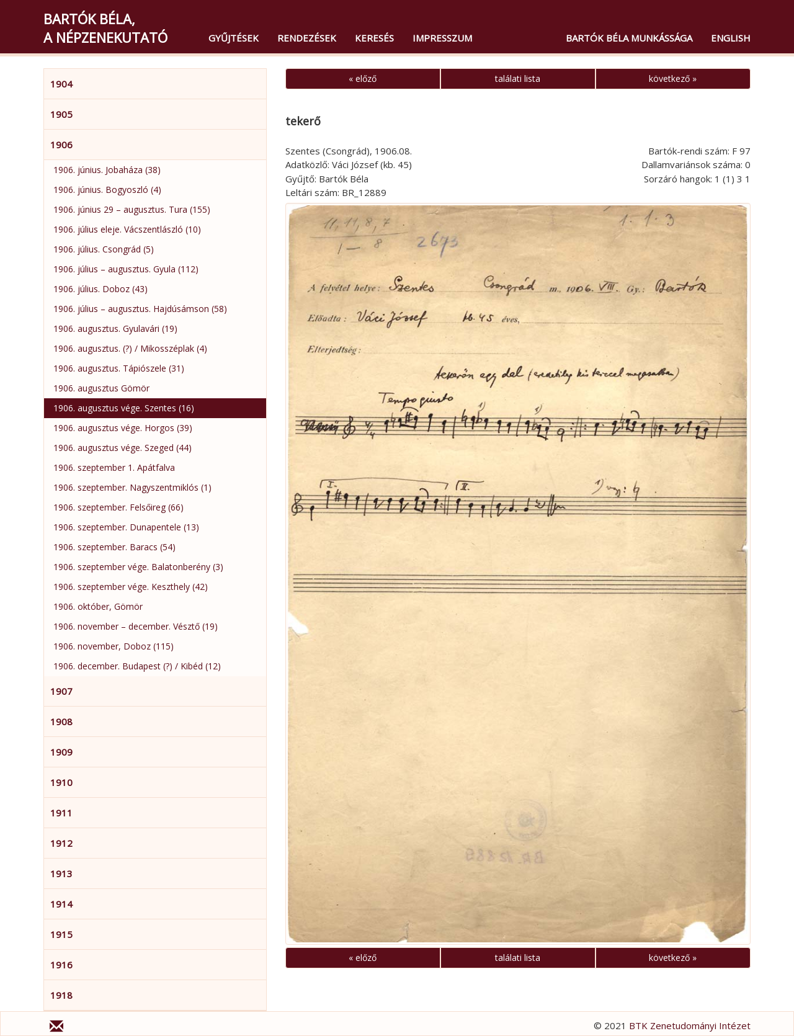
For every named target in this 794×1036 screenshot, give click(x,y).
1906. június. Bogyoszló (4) (107, 189)
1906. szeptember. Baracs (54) (114, 547)
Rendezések (306, 38)
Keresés (374, 38)
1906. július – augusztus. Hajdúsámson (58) (140, 309)
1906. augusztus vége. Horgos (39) (122, 428)
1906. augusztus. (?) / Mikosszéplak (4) (130, 348)
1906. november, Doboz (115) (113, 646)
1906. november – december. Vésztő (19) (135, 626)
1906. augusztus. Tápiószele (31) (118, 368)
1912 (61, 843)
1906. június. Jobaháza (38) (107, 170)
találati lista (517, 78)
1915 (61, 934)
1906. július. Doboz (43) (100, 289)
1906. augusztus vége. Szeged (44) (122, 447)
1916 (61, 964)
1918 (61, 995)
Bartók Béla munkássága (629, 38)
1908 (61, 721)
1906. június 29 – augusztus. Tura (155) (131, 209)
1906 (61, 144)
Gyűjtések (233, 38)
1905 (61, 114)
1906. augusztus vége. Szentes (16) (123, 408)
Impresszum (442, 38)
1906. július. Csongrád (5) (103, 249)
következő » (673, 78)
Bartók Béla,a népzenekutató (105, 28)
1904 (61, 84)
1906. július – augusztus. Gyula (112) (125, 269)
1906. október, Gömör (98, 606)
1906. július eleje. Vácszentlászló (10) (127, 229)
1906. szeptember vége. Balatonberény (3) (138, 567)
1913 (61, 873)
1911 (61, 812)
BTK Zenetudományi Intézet (690, 1025)
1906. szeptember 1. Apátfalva (114, 467)
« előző (363, 78)
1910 (61, 782)
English (731, 38)
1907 (61, 691)
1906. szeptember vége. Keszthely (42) (130, 586)
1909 (61, 752)
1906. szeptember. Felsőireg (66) (118, 507)
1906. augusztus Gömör (101, 388)
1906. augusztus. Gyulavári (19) (115, 328)
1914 (61, 904)
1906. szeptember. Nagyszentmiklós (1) (132, 487)
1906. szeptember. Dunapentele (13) (126, 527)
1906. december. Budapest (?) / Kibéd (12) (137, 666)
